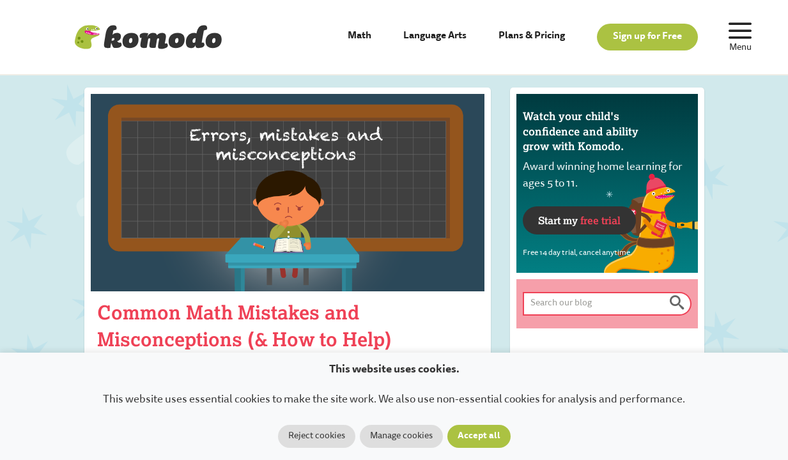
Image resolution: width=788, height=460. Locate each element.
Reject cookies (316, 436)
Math (359, 36)
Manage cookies (401, 436)
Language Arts (435, 36)
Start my (579, 220)
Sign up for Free (647, 37)
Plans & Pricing (531, 36)
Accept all (479, 436)
